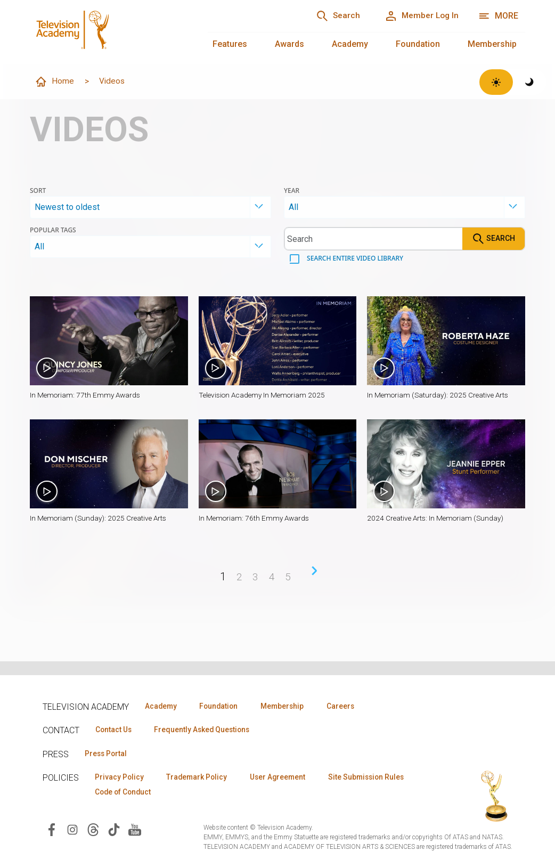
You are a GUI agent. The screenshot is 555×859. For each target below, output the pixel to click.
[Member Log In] (419, 16)
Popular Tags (53, 231)
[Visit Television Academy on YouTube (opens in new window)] (135, 831)
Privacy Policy (120, 778)
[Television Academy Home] (108, 32)
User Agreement (286, 778)
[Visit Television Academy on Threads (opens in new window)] (93, 831)
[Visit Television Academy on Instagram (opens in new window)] (72, 831)
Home (55, 82)
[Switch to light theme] (496, 82)
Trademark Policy (201, 778)
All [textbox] (293, 207)
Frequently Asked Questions (208, 730)
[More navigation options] (498, 16)
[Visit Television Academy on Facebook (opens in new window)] (52, 831)
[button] (109, 341)
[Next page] (315, 572)
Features (230, 44)
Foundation (418, 44)
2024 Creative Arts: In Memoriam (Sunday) (437, 519)
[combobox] (150, 208)
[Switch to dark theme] (529, 82)
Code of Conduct (228, 793)
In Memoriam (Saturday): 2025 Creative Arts (440, 395)
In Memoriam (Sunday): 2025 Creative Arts (100, 519)
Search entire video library (354, 258)
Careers (352, 706)
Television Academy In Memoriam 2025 (265, 395)
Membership (492, 44)
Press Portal (107, 754)
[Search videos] (373, 239)
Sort (38, 191)
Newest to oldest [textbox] (67, 207)
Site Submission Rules (135, 793)
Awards (289, 44)
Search (493, 239)
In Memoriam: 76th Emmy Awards (256, 519)
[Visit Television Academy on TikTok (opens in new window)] (114, 831)
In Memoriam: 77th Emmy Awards (87, 395)
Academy (350, 44)
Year (291, 191)
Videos (113, 81)
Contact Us (115, 730)
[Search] (331, 16)
